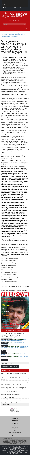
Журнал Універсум (11, 33)
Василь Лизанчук (13, 356)
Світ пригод (15, 420)
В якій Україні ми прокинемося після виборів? (13, 339)
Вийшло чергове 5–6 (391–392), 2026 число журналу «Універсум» (15, 378)
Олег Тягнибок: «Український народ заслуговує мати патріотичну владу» (14, 360)
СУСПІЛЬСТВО (4, 356)
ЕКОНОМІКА (4, 342)
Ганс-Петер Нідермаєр (13, 353)
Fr (15, 9)
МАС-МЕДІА (4, 353)
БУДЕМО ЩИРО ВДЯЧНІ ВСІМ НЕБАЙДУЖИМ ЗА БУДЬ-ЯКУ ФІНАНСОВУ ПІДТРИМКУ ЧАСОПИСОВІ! (14, 374)
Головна (3, 1)
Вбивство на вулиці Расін (7, 397)
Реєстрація (16, 20)
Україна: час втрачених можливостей (13, 343)
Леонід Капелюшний (17, 339)
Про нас (8, 1)
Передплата (3, 4)
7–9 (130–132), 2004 (21, 33)
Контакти (23, 1)
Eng (14, 9)
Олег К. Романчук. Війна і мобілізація (11, 384)
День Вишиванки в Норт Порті (9, 391)
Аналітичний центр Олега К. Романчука (11, 400)
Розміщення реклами (15, 1)
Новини (15, 430)
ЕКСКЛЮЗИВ (4, 360)
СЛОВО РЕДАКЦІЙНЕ (6, 339)
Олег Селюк (9, 351)
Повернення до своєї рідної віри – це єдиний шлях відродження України (14, 347)
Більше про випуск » (6, 363)
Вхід (11, 20)
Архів (15, 425)
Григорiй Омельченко (13, 346)
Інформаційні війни (15, 432)
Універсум (15, 418)
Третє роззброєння (18, 351)
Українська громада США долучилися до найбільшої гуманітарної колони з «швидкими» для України (15, 388)
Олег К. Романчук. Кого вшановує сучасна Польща (14, 382)
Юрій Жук (10, 342)
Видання (15, 423)
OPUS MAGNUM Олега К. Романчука (10, 394)
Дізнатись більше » (6, 404)
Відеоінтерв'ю (15, 435)
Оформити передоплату (10, 366)
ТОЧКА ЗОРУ (4, 346)
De (16, 9)
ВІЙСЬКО (3, 351)
